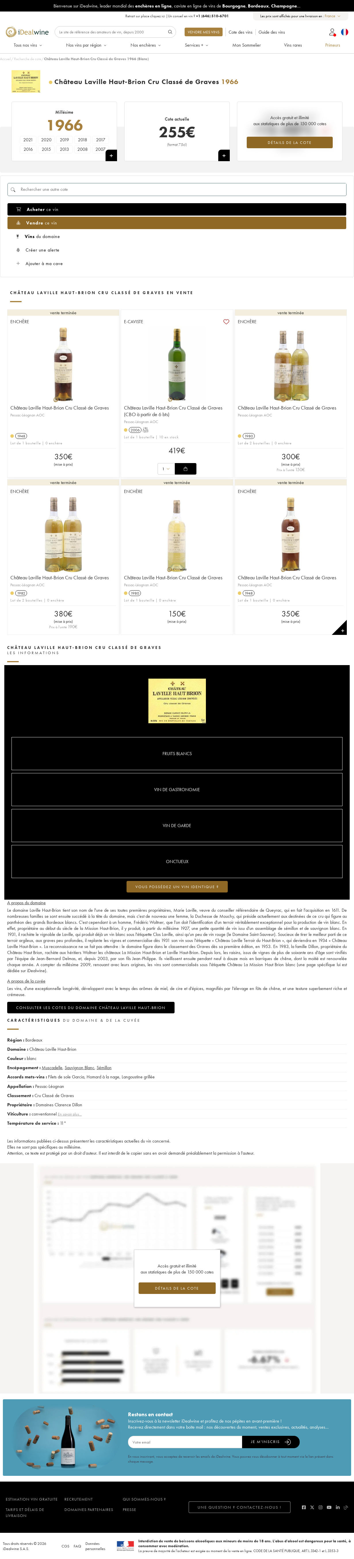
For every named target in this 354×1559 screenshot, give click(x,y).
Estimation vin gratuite (32, 1499)
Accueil (5, 58)
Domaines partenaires (88, 1509)
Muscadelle (52, 1068)
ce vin (37, 209)
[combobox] (333, 16)
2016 (28, 149)
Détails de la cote (290, 142)
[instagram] (320, 1507)
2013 (64, 149)
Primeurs (332, 45)
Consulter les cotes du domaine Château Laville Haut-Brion (91, 1007)
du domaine (38, 236)
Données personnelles (95, 1546)
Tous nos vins (28, 45)
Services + (197, 45)
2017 (100, 140)
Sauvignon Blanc (79, 1068)
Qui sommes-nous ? (144, 1499)
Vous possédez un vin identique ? (177, 886)
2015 (46, 149)
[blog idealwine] (346, 1507)
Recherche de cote (27, 58)
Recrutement (78, 1499)
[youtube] (329, 1507)
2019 (64, 140)
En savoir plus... (70, 1114)
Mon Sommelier (246, 45)
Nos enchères (146, 45)
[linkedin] (338, 1507)
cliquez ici (157, 16)
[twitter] (312, 1507)
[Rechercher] (115, 32)
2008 (82, 149)
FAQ (77, 1546)
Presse (129, 1509)
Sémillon (104, 1068)
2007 (100, 149)
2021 (28, 140)
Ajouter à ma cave (39, 263)
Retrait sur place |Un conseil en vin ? (177, 16)
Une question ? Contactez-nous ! (240, 1507)
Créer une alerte (38, 250)
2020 (46, 140)
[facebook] (304, 1507)
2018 (82, 140)
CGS (65, 1546)
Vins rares (293, 45)
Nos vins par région (86, 45)
